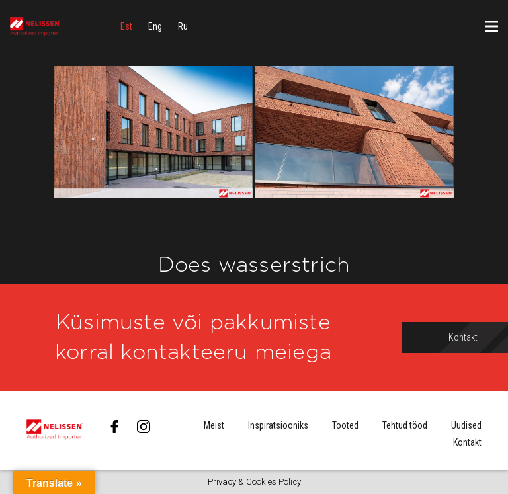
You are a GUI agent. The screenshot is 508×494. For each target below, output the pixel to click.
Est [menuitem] (126, 26)
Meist (214, 425)
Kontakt (467, 442)
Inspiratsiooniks (278, 425)
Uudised (466, 425)
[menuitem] (126, 26)
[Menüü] (491, 26)
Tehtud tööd (404, 425)
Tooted (345, 425)
